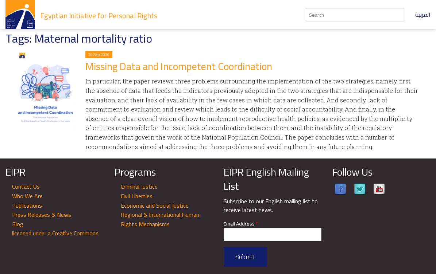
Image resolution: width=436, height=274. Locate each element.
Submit (245, 257)
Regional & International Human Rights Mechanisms (160, 219)
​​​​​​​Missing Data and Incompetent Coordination (178, 66)
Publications (27, 205)
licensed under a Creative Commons (55, 233)
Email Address (241, 224)
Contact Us (26, 186)
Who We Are (27, 196)
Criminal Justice (139, 186)
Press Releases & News (41, 214)
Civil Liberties (137, 196)
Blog (17, 224)
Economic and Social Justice (155, 205)
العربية (423, 14)
